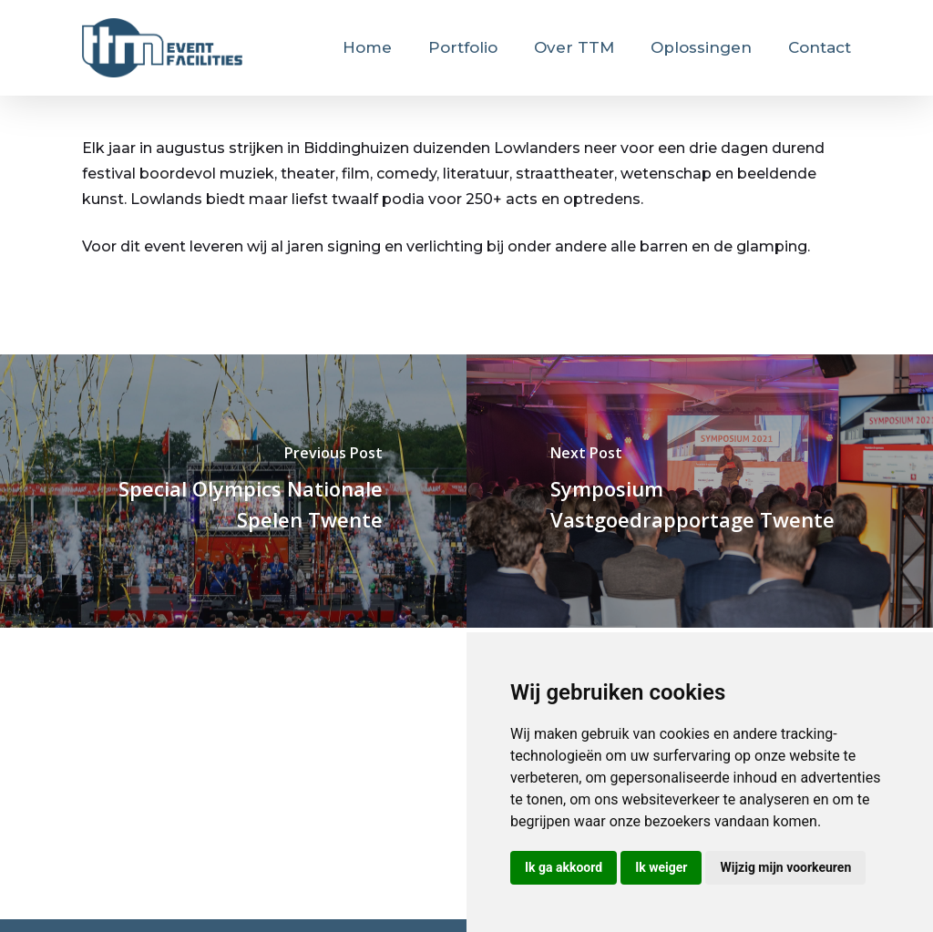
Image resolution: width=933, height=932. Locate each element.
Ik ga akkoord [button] (563, 867)
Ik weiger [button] (661, 867)
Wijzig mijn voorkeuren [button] (785, 867)
